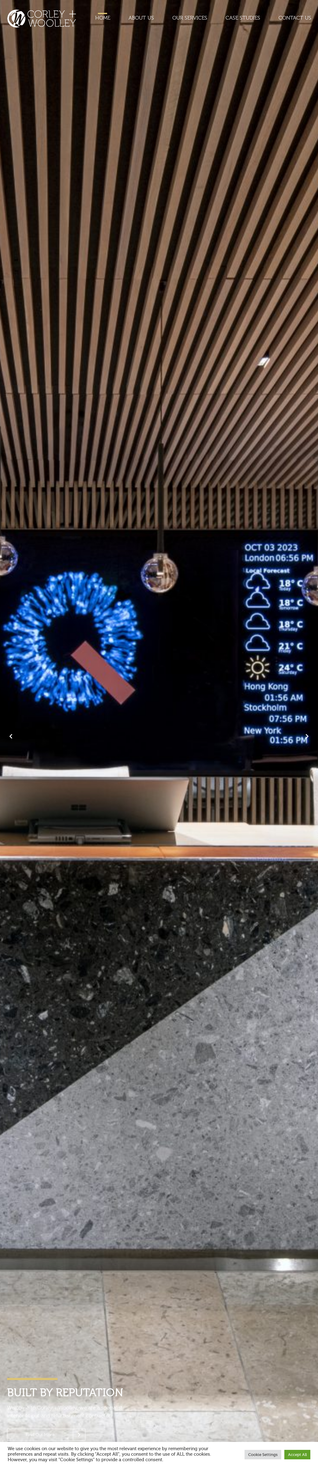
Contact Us (295, 18)
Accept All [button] (297, 1454)
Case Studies (243, 18)
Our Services (189, 18)
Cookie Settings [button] (263, 1454)
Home (102, 18)
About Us (141, 18)
